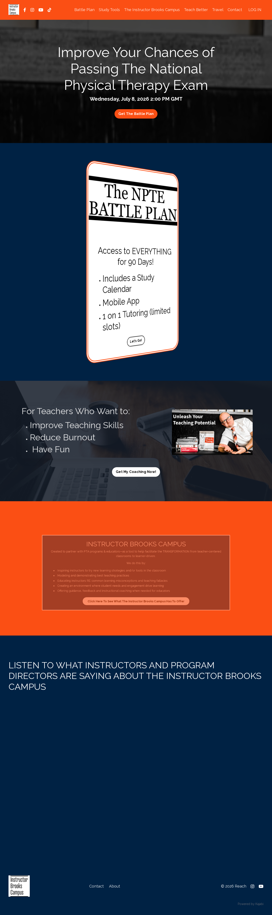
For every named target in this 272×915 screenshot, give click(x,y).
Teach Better (196, 9)
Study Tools (109, 9)
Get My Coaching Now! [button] (136, 472)
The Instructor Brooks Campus (152, 9)
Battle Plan (84, 9)
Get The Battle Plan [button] (136, 114)
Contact (235, 9)
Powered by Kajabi (251, 904)
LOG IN (254, 9)
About (114, 886)
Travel (217, 9)
